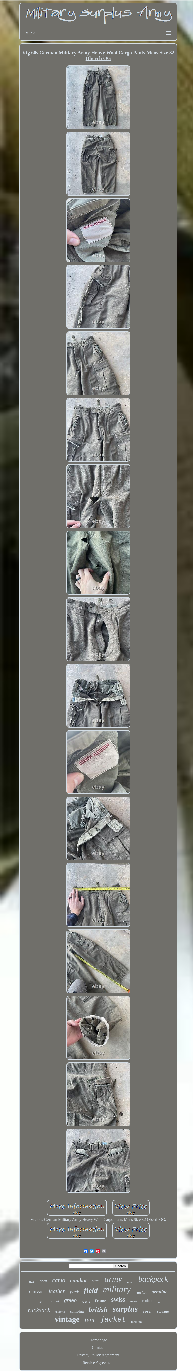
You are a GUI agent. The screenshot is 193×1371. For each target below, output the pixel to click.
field (91, 1290)
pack (74, 1291)
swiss (118, 1299)
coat (43, 1281)
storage (163, 1311)
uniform (60, 1311)
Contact (98, 1347)
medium (136, 1322)
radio (147, 1300)
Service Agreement (98, 1362)
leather (57, 1291)
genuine (159, 1291)
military (117, 1289)
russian (141, 1292)
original (53, 1301)
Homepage (98, 1340)
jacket (113, 1320)
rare (95, 1280)
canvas (36, 1291)
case (159, 1302)
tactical (86, 1301)
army (113, 1278)
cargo (39, 1301)
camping (77, 1311)
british (98, 1309)
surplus (125, 1308)
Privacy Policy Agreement (98, 1355)
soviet (130, 1282)
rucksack (39, 1310)
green (70, 1300)
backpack (153, 1279)
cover (147, 1311)
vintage (67, 1319)
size (32, 1281)
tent (90, 1320)
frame (100, 1300)
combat (78, 1280)
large (133, 1301)
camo (58, 1280)
